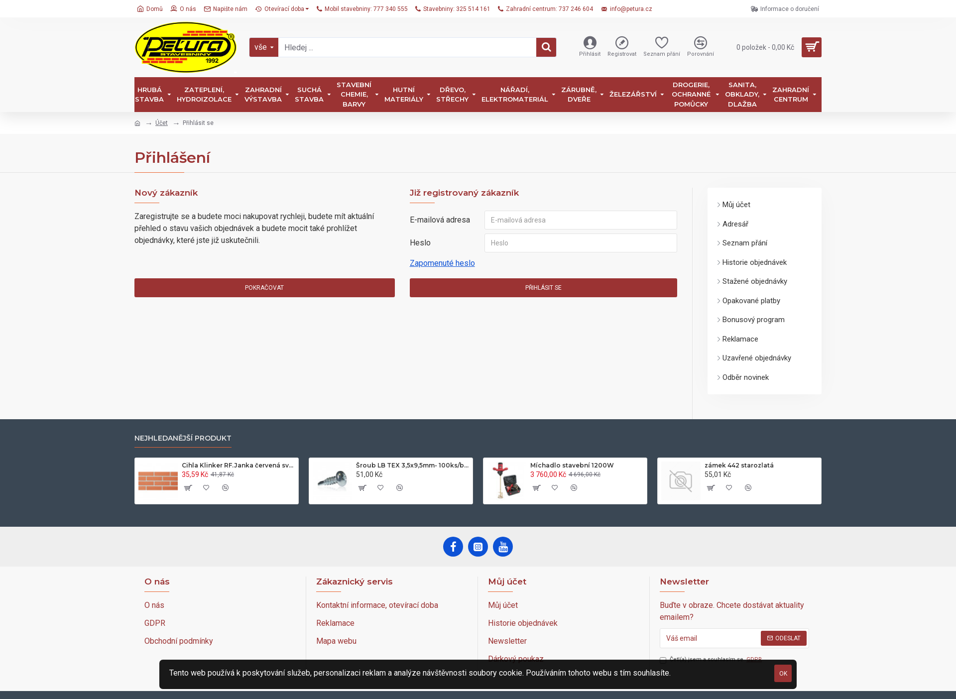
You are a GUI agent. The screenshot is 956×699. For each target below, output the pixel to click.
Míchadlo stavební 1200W (572, 465)
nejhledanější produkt (183, 438)
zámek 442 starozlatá (739, 465)
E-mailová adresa (440, 220)
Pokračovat (264, 287)
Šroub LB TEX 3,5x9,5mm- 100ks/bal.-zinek (413, 465)
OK (783, 673)
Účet (161, 122)
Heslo (420, 242)
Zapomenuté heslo (442, 263)
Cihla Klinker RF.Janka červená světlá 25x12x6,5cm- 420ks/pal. (238, 465)
